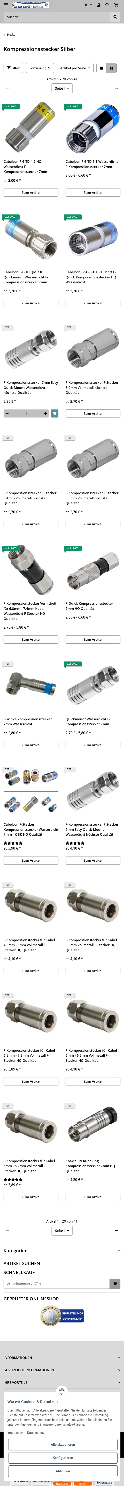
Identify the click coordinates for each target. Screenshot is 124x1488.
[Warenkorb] (116, 4)
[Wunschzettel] (107, 4)
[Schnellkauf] (57, 1284)
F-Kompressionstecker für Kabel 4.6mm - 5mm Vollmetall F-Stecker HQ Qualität (29, 945)
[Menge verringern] (7, 413)
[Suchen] (57, 17)
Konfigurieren (63, 1458)
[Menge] (26, 413)
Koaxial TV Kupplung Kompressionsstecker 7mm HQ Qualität (90, 1166)
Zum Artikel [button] (31, 192)
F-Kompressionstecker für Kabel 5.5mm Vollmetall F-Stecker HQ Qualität (91, 945)
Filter (13, 68)
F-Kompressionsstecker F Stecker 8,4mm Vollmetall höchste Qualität (30, 498)
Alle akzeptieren (63, 1445)
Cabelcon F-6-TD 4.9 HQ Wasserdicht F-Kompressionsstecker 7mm (25, 166)
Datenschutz (36, 1433)
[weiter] (116, 88)
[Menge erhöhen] (45, 413)
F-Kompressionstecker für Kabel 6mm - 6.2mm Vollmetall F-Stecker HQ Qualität (91, 1055)
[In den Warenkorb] (54, 413)
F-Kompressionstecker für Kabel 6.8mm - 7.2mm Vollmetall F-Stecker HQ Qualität (29, 1055)
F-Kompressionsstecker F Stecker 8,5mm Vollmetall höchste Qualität (92, 498)
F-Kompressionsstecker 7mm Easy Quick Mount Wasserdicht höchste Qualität (31, 387)
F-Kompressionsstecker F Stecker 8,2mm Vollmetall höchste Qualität (92, 387)
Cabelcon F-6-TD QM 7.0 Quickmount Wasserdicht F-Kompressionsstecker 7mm (26, 277)
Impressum (15, 1433)
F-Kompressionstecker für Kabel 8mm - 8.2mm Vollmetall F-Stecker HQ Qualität (29, 1166)
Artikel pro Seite (73, 68)
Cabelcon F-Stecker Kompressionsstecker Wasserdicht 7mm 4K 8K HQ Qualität (31, 829)
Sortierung (37, 68)
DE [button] (85, 4)
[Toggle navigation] (6, 3)
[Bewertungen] (31, 843)
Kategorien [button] (16, 1250)
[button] (99, 4)
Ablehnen (63, 1471)
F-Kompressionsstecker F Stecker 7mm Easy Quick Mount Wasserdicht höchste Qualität (92, 829)
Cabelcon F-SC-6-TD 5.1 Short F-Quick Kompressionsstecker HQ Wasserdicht (91, 277)
